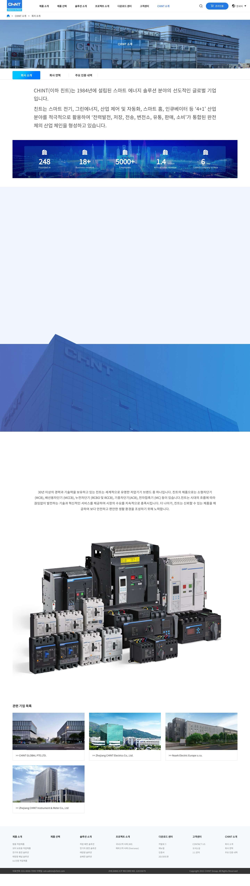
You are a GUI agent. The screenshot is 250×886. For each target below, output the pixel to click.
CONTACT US (199, 856)
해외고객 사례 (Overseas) (127, 860)
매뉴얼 (161, 860)
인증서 (161, 864)
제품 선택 (62, 6)
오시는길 (196, 860)
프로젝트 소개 (102, 6)
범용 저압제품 (18, 856)
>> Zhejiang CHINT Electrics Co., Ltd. (112, 767)
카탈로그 (162, 856)
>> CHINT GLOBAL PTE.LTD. (31, 767)
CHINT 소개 (163, 6)
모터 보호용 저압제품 (21, 860)
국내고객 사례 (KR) (124, 856)
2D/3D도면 (164, 868)
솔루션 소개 (81, 6)
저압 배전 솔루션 (87, 856)
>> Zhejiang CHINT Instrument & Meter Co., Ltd (42, 820)
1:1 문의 (196, 864)
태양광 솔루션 (86, 864)
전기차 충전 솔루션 (20, 864)
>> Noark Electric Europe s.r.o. (185, 767)
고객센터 (144, 6)
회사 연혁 (55, 78)
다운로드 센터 (125, 6)
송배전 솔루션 (86, 868)
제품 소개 (44, 6)
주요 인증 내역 (83, 78)
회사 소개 (26, 78)
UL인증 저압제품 (19, 872)
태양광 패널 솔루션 (20, 868)
